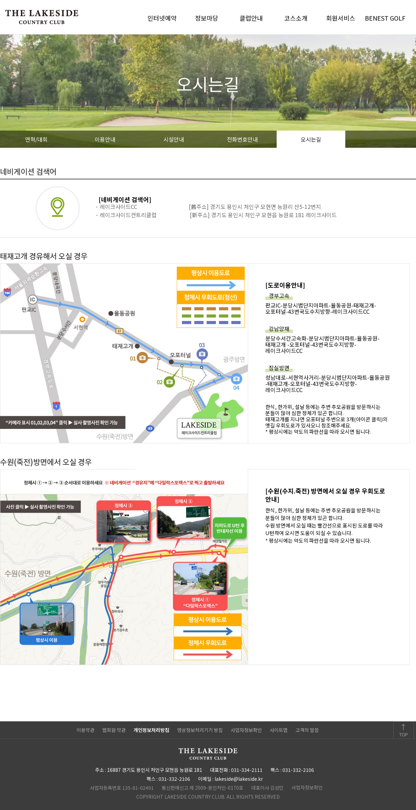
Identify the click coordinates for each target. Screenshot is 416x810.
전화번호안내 (242, 139)
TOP (403, 730)
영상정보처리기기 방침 (200, 729)
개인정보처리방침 (151, 729)
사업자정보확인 (246, 729)
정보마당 (206, 17)
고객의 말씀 (307, 729)
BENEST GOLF (385, 17)
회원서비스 (340, 17)
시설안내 (173, 139)
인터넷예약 (162, 17)
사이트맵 (279, 729)
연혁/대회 (36, 139)
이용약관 (85, 729)
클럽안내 (251, 17)
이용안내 (105, 139)
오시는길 (311, 139)
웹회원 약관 (114, 729)
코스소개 (296, 17)
